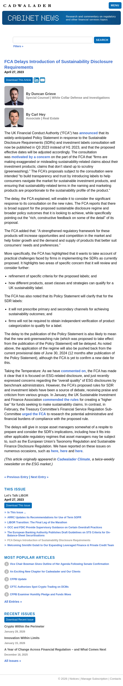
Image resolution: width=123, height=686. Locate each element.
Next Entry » (40, 477)
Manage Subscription (94, 678)
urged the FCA (34, 414)
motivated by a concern (30, 157)
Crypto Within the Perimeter (24, 626)
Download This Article (18, 80)
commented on (73, 371)
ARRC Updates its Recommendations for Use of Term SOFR (44, 517)
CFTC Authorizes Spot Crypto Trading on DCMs (39, 586)
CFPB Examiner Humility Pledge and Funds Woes (40, 594)
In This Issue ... (16, 512)
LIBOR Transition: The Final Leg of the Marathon (37, 522)
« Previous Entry (16, 477)
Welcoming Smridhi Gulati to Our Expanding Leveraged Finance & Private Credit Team (60, 545)
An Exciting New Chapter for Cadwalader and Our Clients (45, 571)
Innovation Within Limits (21, 638)
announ (85, 133)
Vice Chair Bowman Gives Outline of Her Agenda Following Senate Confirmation (59, 564)
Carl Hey (38, 114)
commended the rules (61, 400)
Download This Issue (18, 505)
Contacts (115, 678)
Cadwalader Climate (73, 459)
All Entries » (13, 601)
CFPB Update (18, 579)
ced (95, 133)
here (54, 451)
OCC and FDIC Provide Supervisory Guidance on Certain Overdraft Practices (54, 527)
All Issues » (12, 661)
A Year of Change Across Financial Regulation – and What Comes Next (55, 649)
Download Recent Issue (20, 619)
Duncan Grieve (43, 94)
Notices (74, 678)
